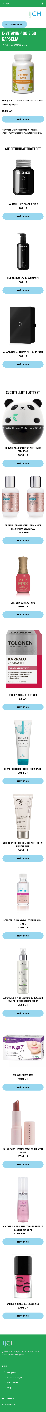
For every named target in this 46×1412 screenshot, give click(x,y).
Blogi (9, 1387)
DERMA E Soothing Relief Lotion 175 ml (23, 768)
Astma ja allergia (14, 1377)
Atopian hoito (13, 1382)
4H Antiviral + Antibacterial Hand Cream (23, 352)
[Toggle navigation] (5, 14)
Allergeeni (11, 1372)
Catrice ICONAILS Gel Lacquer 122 (23, 1303)
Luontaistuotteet (21, 100)
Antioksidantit (36, 100)
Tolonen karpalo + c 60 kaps (23, 694)
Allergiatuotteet (14, 24)
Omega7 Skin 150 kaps (23, 1075)
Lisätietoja (23, 119)
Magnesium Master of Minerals (23, 204)
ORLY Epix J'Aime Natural (23, 602)
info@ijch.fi (6, 4)
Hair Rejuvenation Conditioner (23, 278)
